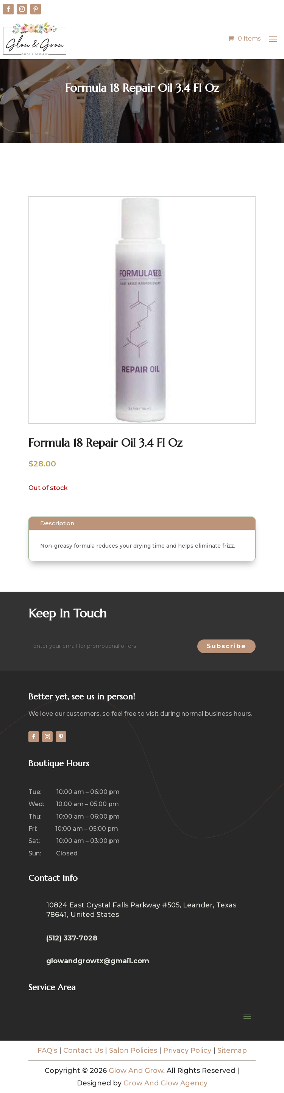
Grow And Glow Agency (165, 1083)
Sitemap (232, 1050)
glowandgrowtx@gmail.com (97, 961)
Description (57, 523)
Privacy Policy (187, 1050)
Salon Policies (133, 1050)
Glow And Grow (136, 1070)
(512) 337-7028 (71, 938)
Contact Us (83, 1050)
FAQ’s (47, 1050)
